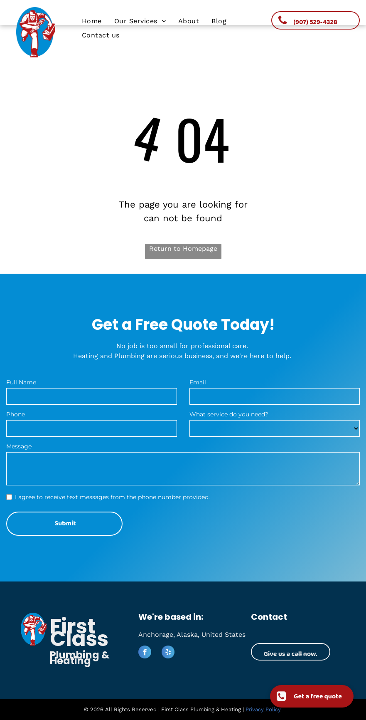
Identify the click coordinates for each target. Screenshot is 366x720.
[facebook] (144, 653)
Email (197, 382)
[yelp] (168, 653)
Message (19, 446)
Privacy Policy (263, 709)
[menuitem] (92, 21)
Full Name (21, 382)
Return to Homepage (183, 248)
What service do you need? (228, 414)
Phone (15, 414)
